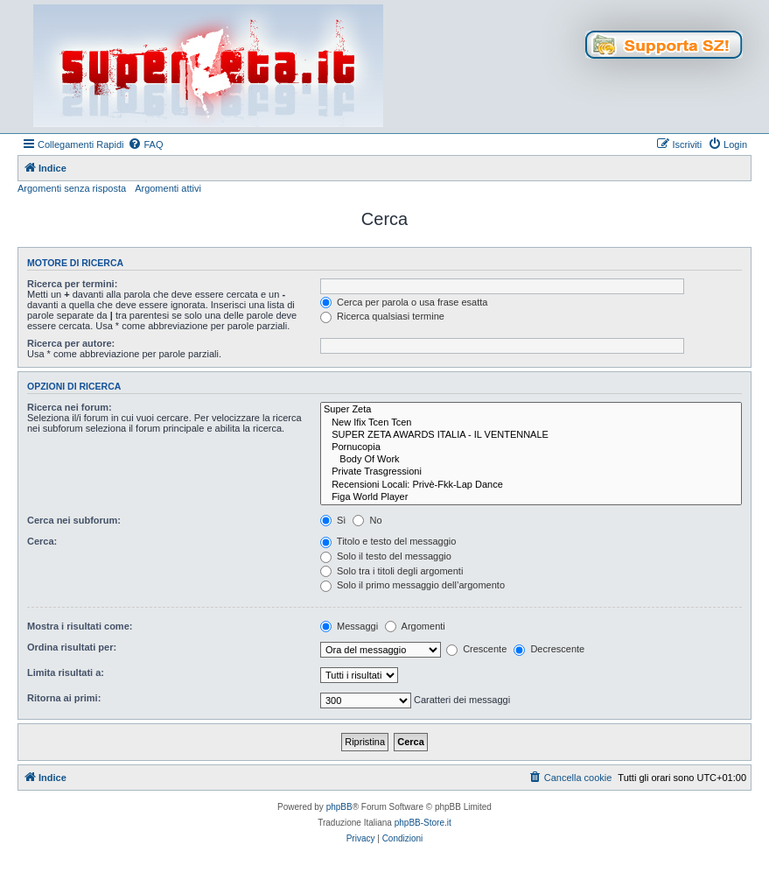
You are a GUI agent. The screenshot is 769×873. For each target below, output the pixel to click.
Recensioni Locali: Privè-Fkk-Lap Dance (531, 485)
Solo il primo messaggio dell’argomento (412, 585)
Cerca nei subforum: (74, 520)
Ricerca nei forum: (69, 407)
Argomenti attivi (168, 188)
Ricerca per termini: (72, 283)
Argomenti (415, 626)
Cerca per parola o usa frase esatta (403, 302)
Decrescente (549, 649)
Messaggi (349, 626)
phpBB (339, 807)
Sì (333, 520)
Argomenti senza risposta (71, 188)
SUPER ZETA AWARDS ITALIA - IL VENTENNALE (531, 435)
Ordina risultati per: (71, 647)
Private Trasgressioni (531, 472)
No (367, 520)
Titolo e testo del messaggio (388, 541)
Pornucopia (531, 447)
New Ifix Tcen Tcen (531, 423)
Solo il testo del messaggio (385, 556)
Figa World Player (531, 497)
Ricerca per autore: (71, 343)
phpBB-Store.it (423, 822)
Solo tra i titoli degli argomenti (391, 571)
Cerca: (42, 541)
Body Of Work (531, 460)
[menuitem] (145, 144)
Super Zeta (531, 410)
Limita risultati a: (65, 672)
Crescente (476, 649)
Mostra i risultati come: (79, 626)
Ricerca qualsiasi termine (382, 316)
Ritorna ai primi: (64, 698)
